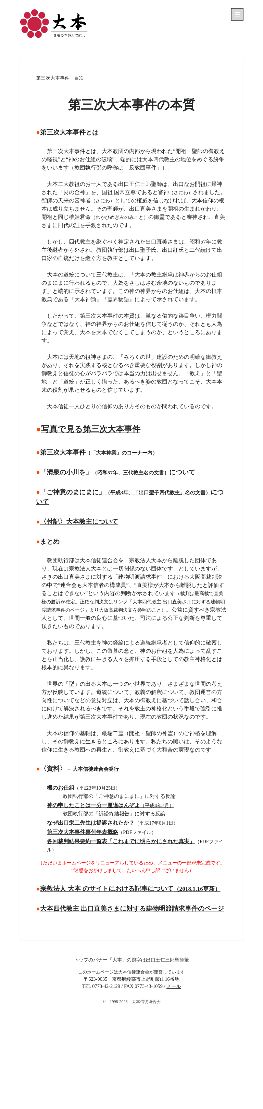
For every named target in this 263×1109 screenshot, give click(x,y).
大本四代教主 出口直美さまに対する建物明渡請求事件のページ (132, 908)
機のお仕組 (83, 788)
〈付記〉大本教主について (79, 521)
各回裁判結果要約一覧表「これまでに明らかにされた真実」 (121, 841)
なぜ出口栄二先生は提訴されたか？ (112, 823)
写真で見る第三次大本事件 (90, 429)
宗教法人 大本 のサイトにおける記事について (130, 888)
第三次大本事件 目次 (60, 78)
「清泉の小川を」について (117, 472)
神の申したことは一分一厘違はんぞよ (110, 805)
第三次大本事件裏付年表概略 (82, 832)
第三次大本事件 (63, 452)
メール (173, 986)
